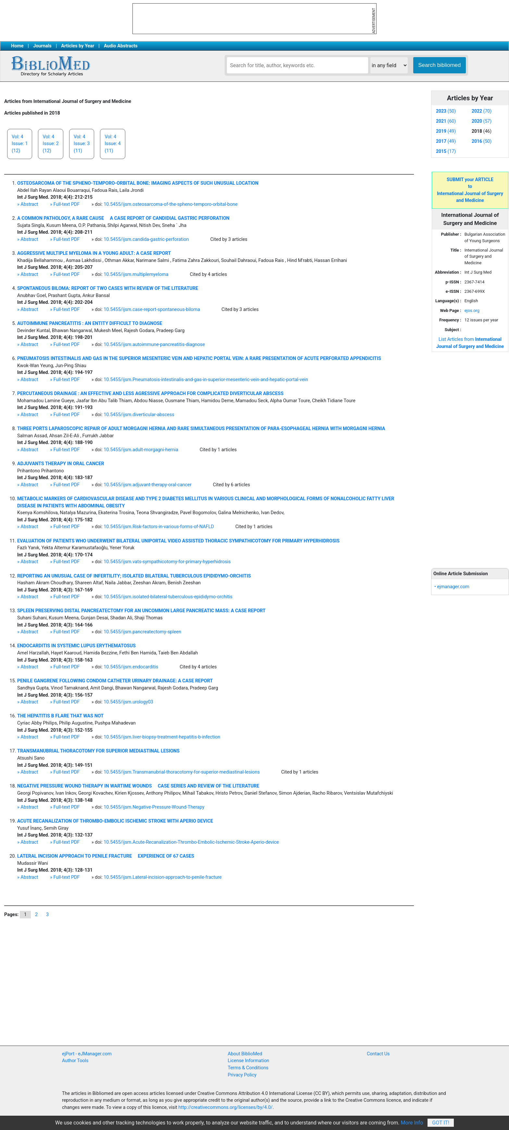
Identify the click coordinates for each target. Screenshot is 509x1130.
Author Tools (75, 1060)
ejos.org (472, 310)
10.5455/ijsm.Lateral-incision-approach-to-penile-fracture (163, 877)
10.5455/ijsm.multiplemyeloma (136, 274)
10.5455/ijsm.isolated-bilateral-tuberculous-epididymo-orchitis (168, 597)
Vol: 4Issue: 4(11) (112, 144)
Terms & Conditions (248, 1068)
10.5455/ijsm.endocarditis (131, 667)
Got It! (440, 1123)
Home (17, 46)
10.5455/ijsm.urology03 (128, 702)
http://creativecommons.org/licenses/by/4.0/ (226, 1107)
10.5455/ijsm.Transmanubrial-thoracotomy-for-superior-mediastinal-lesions (182, 772)
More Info (412, 1123)
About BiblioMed (245, 1054)
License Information (248, 1060)
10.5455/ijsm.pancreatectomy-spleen (142, 632)
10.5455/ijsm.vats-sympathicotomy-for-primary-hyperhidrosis (167, 562)
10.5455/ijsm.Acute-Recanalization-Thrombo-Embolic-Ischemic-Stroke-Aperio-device (191, 842)
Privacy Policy (242, 1075)
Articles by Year (77, 46)
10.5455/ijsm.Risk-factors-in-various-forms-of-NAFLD (159, 526)
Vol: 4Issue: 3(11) (82, 144)
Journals (42, 46)
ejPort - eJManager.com (87, 1054)
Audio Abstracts (121, 46)
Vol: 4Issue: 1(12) (20, 144)
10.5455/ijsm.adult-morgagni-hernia (141, 450)
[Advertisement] (470, 456)
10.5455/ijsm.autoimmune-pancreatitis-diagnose (154, 344)
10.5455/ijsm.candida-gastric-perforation (146, 239)
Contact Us (378, 1054)
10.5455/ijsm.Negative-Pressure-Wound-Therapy (154, 807)
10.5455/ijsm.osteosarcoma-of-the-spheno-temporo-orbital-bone (171, 204)
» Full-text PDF (65, 204)
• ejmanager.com (451, 587)
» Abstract (27, 204)
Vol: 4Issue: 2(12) (50, 144)
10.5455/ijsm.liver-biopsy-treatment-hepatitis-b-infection (162, 737)
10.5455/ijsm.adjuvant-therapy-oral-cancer (148, 485)
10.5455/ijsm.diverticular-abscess (139, 414)
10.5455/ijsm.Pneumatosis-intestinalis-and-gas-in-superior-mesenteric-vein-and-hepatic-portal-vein (206, 379)
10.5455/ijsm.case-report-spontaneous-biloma (152, 309)
